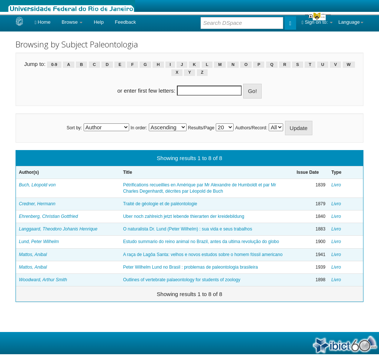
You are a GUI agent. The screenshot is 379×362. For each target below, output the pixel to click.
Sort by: (74, 127)
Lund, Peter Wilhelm (39, 241)
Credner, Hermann (37, 203)
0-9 (54, 64)
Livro (336, 184)
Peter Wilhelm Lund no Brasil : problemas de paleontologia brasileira (190, 267)
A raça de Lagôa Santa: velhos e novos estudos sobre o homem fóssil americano (202, 254)
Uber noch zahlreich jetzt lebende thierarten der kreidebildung (183, 216)
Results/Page (201, 127)
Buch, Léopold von (37, 184)
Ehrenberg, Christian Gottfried (48, 216)
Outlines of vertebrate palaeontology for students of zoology (181, 279)
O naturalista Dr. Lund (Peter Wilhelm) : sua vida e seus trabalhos (187, 229)
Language (350, 22)
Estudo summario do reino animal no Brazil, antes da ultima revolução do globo (201, 241)
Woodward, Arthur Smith (43, 279)
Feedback (125, 22)
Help (99, 22)
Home (42, 22)
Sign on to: (317, 22)
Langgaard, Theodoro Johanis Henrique (58, 229)
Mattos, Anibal (33, 254)
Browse (72, 22)
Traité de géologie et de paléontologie (160, 203)
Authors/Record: (251, 127)
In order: (139, 127)
